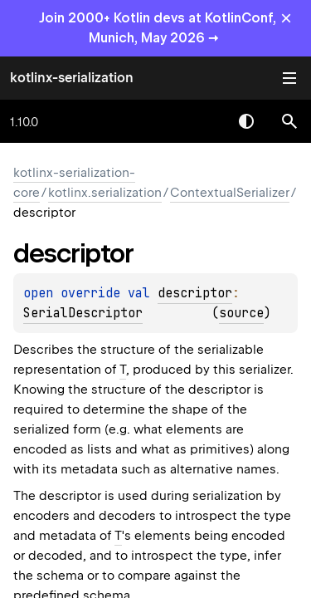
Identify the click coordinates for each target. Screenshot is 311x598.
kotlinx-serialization (72, 78)
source (241, 313)
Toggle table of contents (289, 78)
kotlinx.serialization (105, 192)
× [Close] (286, 18)
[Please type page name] (289, 121)
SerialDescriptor (83, 313)
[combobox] (203, 121)
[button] (289, 121)
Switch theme (246, 121)
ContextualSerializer (229, 192)
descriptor (195, 293)
